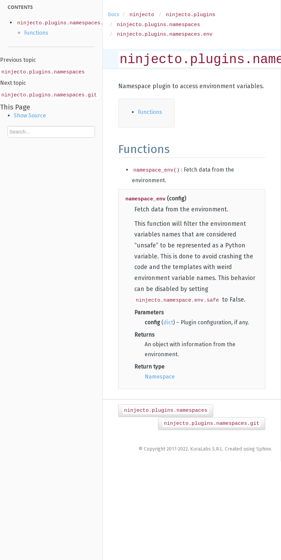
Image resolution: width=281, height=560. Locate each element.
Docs (113, 14)
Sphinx (263, 449)
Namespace (160, 376)
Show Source (30, 115)
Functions (36, 33)
